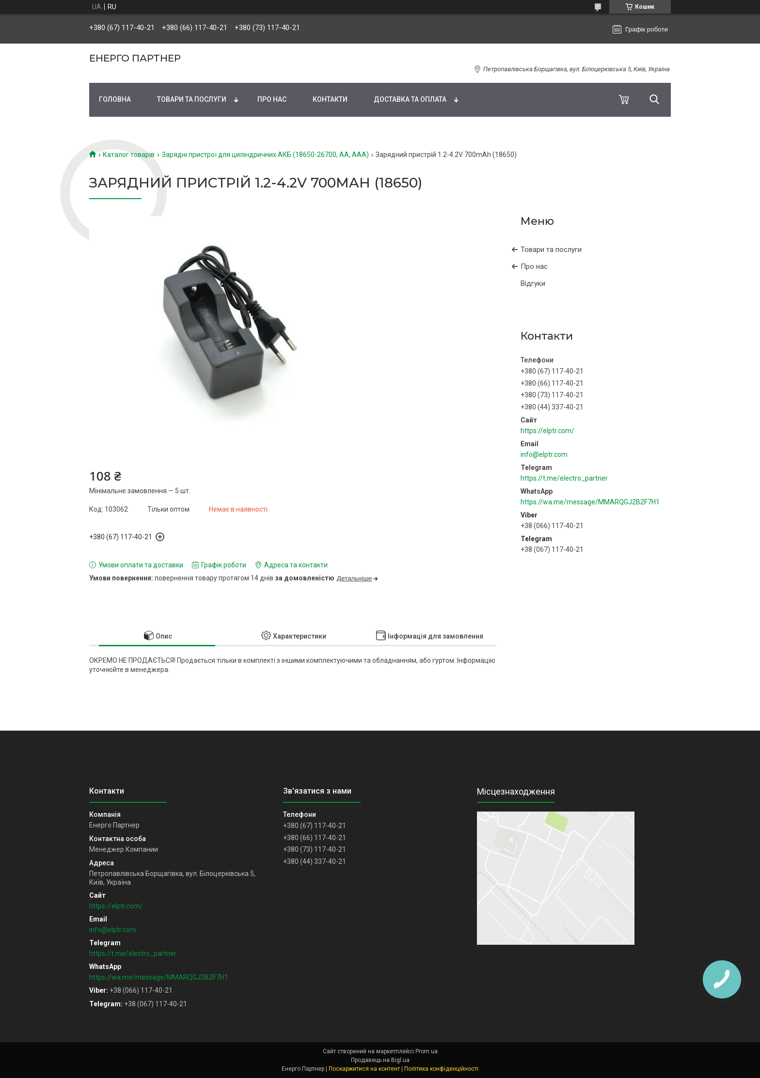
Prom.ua (426, 1051)
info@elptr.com (544, 454)
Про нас (271, 99)
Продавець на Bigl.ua (380, 1060)
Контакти (330, 99)
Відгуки (533, 283)
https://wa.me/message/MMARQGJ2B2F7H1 (590, 502)
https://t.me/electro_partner (564, 478)
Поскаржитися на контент (364, 1068)
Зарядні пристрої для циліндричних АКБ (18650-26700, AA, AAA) (265, 154)
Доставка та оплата (410, 99)
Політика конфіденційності (441, 1068)
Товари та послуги (191, 99)
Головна (115, 99)
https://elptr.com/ (547, 431)
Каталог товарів (129, 154)
